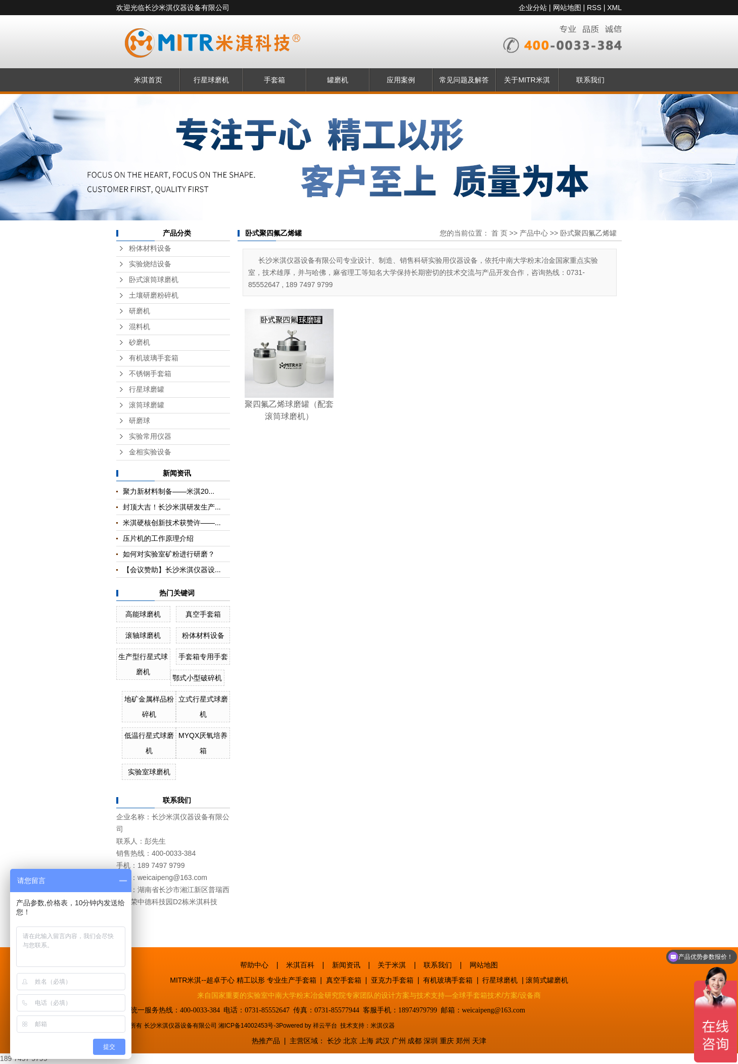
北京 (350, 1041)
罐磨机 (337, 80)
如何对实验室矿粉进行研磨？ (169, 554)
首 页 (499, 233)
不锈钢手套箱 (150, 374)
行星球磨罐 (146, 389)
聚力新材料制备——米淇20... (168, 491)
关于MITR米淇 (526, 80)
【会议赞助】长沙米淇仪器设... (172, 570)
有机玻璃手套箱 (153, 358)
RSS (594, 8)
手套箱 (274, 80)
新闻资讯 (346, 965)
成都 (414, 1041)
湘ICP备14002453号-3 (248, 1025)
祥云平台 (325, 1025)
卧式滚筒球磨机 (153, 280)
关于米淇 (392, 965)
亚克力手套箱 (392, 980)
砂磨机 (139, 342)
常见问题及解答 (464, 80)
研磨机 (139, 311)
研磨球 (139, 421)
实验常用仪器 (150, 436)
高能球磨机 (143, 614)
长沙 (334, 1041)
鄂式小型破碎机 (197, 678)
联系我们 (590, 80)
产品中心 (534, 233)
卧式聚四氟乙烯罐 (588, 233)
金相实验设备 (150, 452)
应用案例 (401, 80)
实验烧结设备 (150, 264)
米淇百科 (300, 965)
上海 (366, 1041)
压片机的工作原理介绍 (158, 538)
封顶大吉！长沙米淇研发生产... (172, 507)
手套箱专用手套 (203, 657)
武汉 (383, 1041)
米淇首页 (148, 80)
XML (614, 8)
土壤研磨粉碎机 (153, 295)
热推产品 (266, 1041)
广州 (399, 1041)
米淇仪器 (383, 1025)
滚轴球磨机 (143, 635)
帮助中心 (254, 965)
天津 (479, 1041)
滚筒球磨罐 (146, 405)
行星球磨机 (211, 80)
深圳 (431, 1041)
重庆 (447, 1041)
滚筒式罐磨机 (547, 980)
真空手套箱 (203, 614)
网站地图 (567, 8)
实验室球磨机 (149, 772)
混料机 (139, 327)
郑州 (463, 1041)
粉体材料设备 (150, 248)
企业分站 (533, 8)
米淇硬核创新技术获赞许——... (172, 523)
